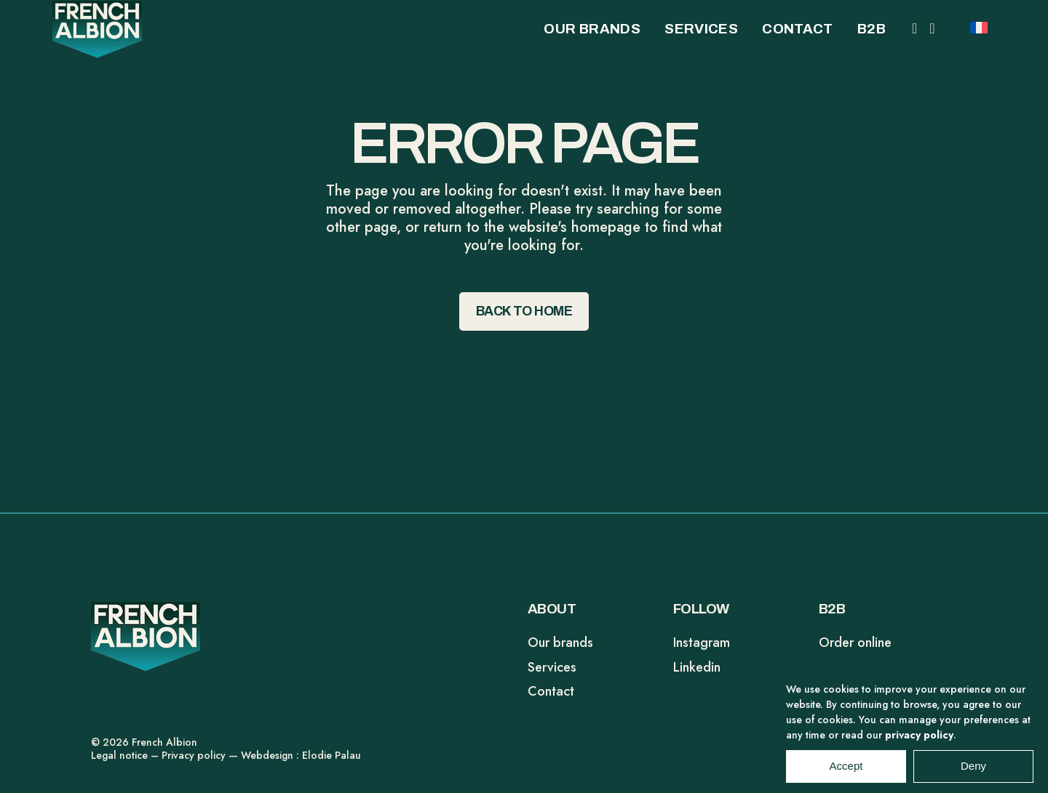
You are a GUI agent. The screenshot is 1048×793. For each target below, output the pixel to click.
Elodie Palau (331, 755)
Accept (846, 775)
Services (552, 667)
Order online (855, 642)
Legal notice (119, 755)
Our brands (560, 642)
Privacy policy (194, 755)
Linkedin (696, 667)
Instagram (701, 642)
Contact (551, 691)
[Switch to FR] (979, 26)
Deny (973, 775)
